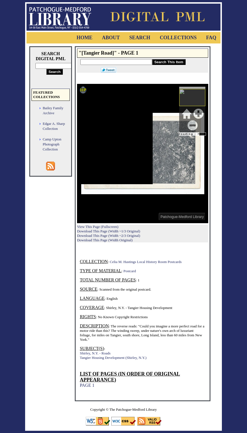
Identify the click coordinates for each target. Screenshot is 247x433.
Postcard (129, 271)
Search (139, 37)
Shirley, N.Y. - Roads (95, 353)
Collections (178, 37)
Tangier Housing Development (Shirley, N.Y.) (113, 358)
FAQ (211, 37)
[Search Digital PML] (54, 66)
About (111, 37)
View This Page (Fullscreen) (97, 227)
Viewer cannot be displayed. (142, 153)
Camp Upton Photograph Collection (52, 144)
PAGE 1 (87, 385)
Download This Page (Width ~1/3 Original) (108, 231)
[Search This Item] (116, 62)
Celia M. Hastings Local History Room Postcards (145, 262)
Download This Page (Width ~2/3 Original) (108, 235)
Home (84, 37)
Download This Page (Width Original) (105, 240)
